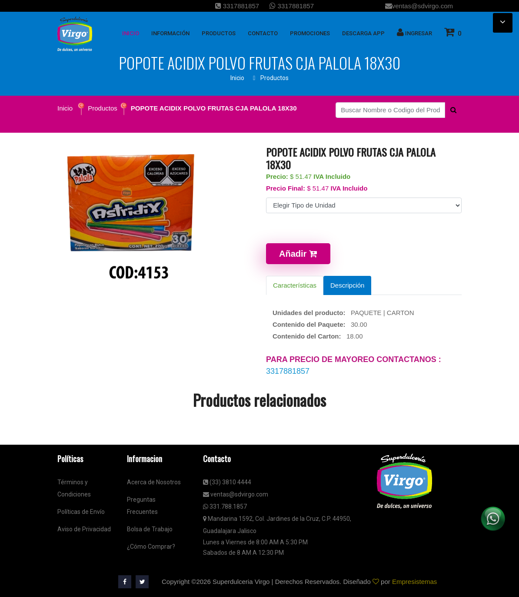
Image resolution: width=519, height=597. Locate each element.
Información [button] (170, 33)
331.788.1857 (225, 506)
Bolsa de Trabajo (150, 529)
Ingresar (414, 32)
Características (294, 285)
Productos (274, 77)
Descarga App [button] (363, 33)
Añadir (298, 253)
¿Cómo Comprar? (151, 546)
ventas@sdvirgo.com (419, 6)
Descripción (347, 285)
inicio (130, 33)
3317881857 (237, 6)
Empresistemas (414, 581)
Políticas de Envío (81, 511)
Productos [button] (219, 33)
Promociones (310, 33)
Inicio (237, 77)
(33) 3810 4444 (227, 482)
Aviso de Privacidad (84, 529)
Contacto (263, 33)
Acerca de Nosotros (154, 482)
